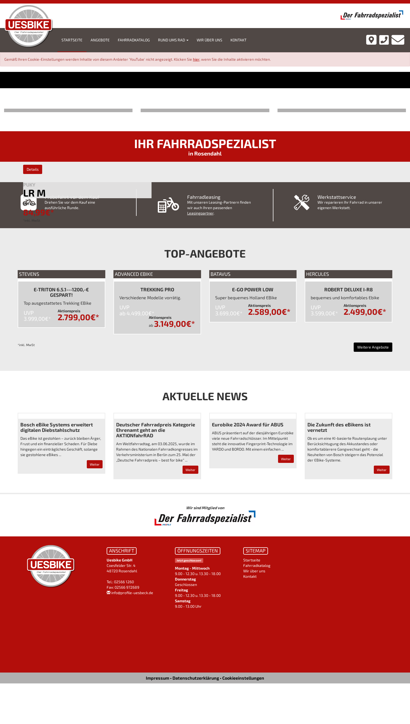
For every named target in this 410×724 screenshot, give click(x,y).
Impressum (157, 677)
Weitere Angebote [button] (373, 347)
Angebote (100, 40)
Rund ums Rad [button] (173, 40)
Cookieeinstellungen (243, 677)
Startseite (71, 40)
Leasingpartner (200, 213)
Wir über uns (209, 40)
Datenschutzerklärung (195, 677)
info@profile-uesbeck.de (132, 592)
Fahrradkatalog (134, 40)
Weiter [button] (95, 464)
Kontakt (238, 40)
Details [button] (33, 169)
